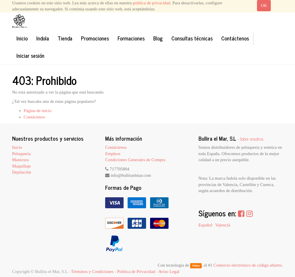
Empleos (112, 153)
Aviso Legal (168, 271)
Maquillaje (21, 166)
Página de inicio (38, 110)
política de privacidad (151, 3)
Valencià (222, 225)
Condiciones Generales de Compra (135, 159)
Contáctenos (34, 117)
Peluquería (21, 153)
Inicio (17, 147)
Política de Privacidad (136, 271)
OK (264, 5)
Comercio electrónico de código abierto (247, 265)
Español (205, 225)
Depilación (21, 172)
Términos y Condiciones (92, 271)
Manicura (20, 159)
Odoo (196, 265)
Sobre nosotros (252, 138)
